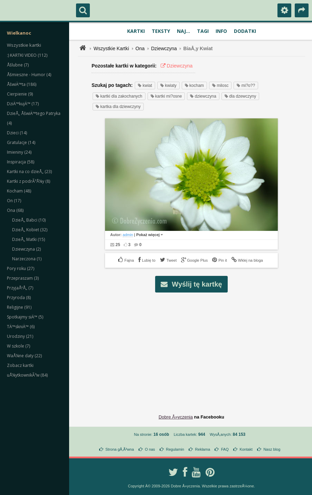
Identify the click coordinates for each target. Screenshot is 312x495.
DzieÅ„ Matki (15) (28, 239)
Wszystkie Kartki (111, 48)
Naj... (183, 31)
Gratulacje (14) (21, 142)
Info (221, 31)
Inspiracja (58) (20, 162)
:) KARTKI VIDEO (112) (27, 55)
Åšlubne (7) (18, 65)
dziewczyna (203, 96)
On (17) (14, 201)
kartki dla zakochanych (119, 96)
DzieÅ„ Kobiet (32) (29, 230)
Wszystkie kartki (24, 45)
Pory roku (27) (20, 268)
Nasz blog (271, 449)
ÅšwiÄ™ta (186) (21, 84)
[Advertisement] (195, 347)
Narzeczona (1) (26, 259)
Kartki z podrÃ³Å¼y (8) (28, 181)
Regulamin (175, 449)
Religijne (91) (19, 307)
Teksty (161, 31)
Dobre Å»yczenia (176, 417)
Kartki (136, 31)
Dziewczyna (164, 48)
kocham (194, 85)
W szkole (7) (18, 346)
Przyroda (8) (19, 297)
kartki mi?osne (166, 96)
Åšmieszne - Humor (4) (29, 75)
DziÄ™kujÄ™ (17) (23, 104)
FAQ (225, 449)
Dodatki (245, 31)
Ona (139, 48)
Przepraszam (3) (23, 278)
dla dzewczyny (240, 96)
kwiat (145, 85)
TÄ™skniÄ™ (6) (21, 327)
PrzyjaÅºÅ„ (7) (20, 288)
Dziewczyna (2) (26, 249)
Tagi (203, 31)
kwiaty (168, 85)
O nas (150, 449)
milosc (220, 85)
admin (128, 235)
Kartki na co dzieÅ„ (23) (29, 171)
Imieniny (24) (19, 152)
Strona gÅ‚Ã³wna (119, 449)
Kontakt (245, 449)
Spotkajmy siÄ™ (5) (25, 317)
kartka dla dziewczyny (118, 106)
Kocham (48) (19, 191)
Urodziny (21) (20, 336)
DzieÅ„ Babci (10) (29, 220)
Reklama (202, 449)
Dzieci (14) (17, 133)
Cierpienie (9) (20, 94)
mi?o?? (246, 85)
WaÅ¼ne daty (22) (24, 356)
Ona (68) (15, 210)
